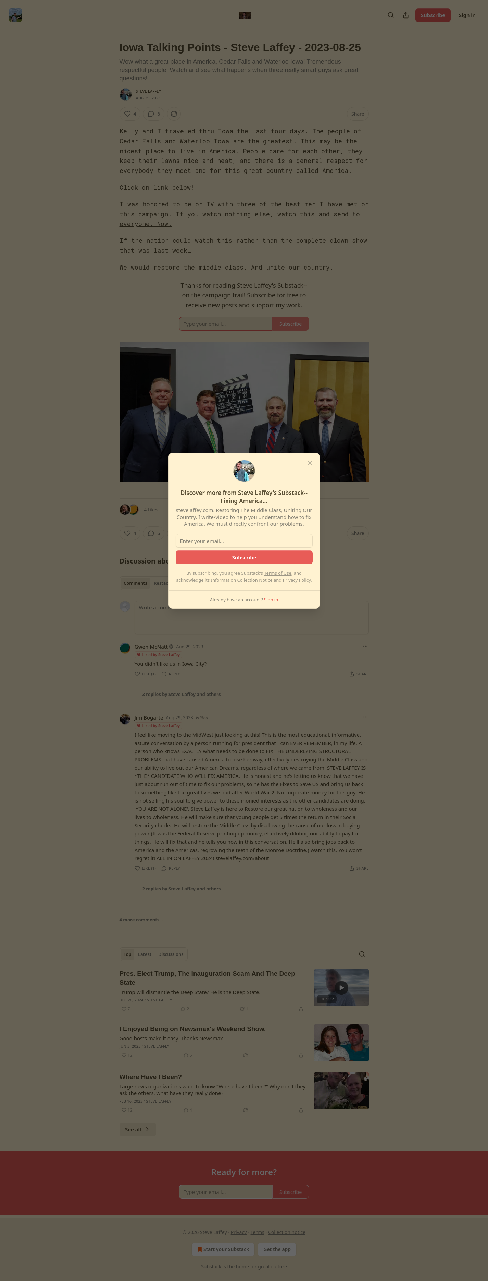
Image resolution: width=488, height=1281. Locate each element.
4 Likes (151, 510)
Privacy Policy (297, 580)
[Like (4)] (130, 114)
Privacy (239, 1232)
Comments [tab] (135, 583)
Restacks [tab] (163, 583)
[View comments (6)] (153, 114)
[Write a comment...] (251, 617)
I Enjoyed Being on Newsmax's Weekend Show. (193, 1028)
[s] (341, 988)
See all (138, 1129)
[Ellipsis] (365, 646)
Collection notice (286, 1232)
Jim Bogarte (149, 717)
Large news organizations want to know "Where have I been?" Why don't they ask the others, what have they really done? (213, 1089)
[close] (309, 462)
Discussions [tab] (171, 954)
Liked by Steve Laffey (158, 654)
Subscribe (433, 15)
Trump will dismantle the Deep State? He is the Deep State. (190, 991)
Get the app (277, 1249)
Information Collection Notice (242, 580)
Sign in (467, 15)
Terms (257, 1232)
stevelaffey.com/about (242, 858)
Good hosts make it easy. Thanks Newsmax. (172, 1038)
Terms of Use (277, 573)
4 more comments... (141, 919)
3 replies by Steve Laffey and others (181, 694)
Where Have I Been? (151, 1076)
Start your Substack (222, 1249)
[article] (244, 991)
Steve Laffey (148, 91)
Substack (211, 1266)
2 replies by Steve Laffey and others (181, 889)
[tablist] (148, 583)
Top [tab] (128, 954)
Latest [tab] (144, 954)
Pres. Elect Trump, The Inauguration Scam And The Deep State (207, 978)
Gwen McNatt (151, 646)
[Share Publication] (406, 15)
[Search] (391, 15)
